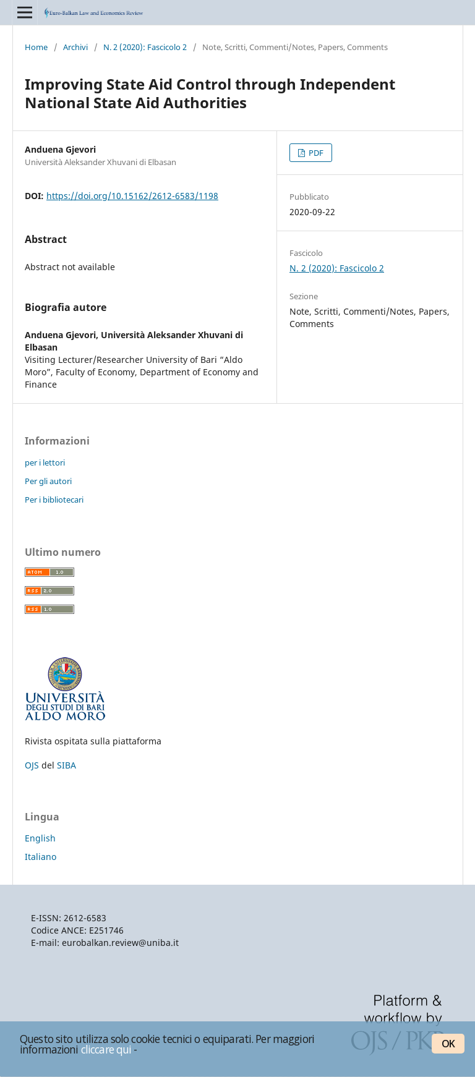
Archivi (75, 47)
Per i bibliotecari (54, 499)
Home (36, 47)
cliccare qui (106, 1049)
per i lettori (45, 462)
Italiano (40, 856)
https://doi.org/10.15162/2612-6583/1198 (132, 196)
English (40, 838)
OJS (32, 765)
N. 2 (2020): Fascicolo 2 (145, 47)
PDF (315, 152)
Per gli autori (48, 481)
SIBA (66, 765)
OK (448, 1043)
